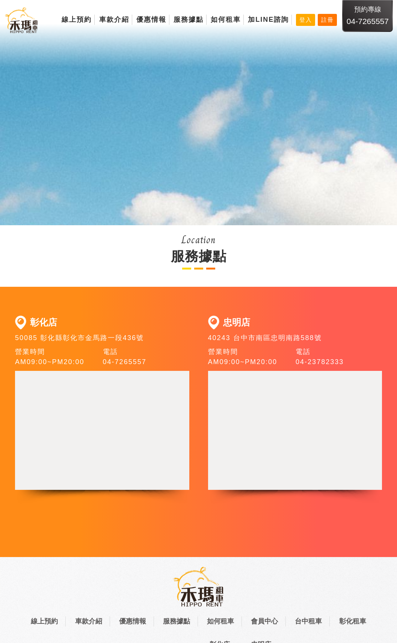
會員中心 (264, 621)
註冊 (327, 20)
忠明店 (236, 322)
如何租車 (226, 19)
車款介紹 (114, 19)
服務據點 (189, 19)
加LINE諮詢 (268, 19)
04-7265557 (368, 21)
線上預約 (77, 19)
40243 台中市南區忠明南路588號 (265, 338)
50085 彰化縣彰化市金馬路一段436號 (79, 338)
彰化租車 (352, 621)
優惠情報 (151, 19)
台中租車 (308, 621)
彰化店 (43, 322)
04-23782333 (320, 362)
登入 (305, 20)
